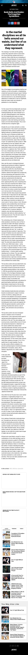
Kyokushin (20, 467)
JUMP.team (20, 653)
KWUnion (15, 467)
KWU (10, 467)
